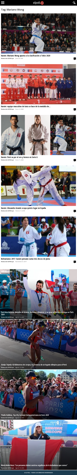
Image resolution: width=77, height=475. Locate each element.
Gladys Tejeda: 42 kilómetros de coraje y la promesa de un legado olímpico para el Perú (34, 364)
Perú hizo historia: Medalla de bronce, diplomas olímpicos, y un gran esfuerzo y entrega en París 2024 (37, 313)
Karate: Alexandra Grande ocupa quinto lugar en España (23, 208)
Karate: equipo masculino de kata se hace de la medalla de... (25, 106)
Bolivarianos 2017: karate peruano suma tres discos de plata (25, 258)
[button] (73, 3)
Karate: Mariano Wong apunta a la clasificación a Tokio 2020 (25, 55)
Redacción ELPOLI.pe (7, 58)
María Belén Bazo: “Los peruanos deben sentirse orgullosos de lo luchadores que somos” (34, 465)
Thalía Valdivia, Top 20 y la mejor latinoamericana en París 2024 (25, 415)
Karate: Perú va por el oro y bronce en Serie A (19, 157)
